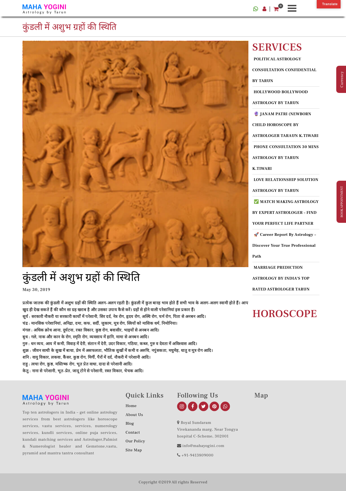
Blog (130, 423)
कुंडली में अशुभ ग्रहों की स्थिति (81, 277)
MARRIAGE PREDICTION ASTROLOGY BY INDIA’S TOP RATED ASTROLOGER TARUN (281, 278)
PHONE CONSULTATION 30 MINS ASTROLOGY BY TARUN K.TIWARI (285, 157)
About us (134, 414)
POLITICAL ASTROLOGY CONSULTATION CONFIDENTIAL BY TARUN (284, 70)
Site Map (134, 450)
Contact (133, 432)
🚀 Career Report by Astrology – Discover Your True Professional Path (284, 245)
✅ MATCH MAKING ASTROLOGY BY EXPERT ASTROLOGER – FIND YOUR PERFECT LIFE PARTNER (285, 212)
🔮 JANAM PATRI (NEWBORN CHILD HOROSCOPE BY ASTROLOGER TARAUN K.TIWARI (285, 124)
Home (131, 405)
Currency (341, 79)
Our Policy (135, 441)
